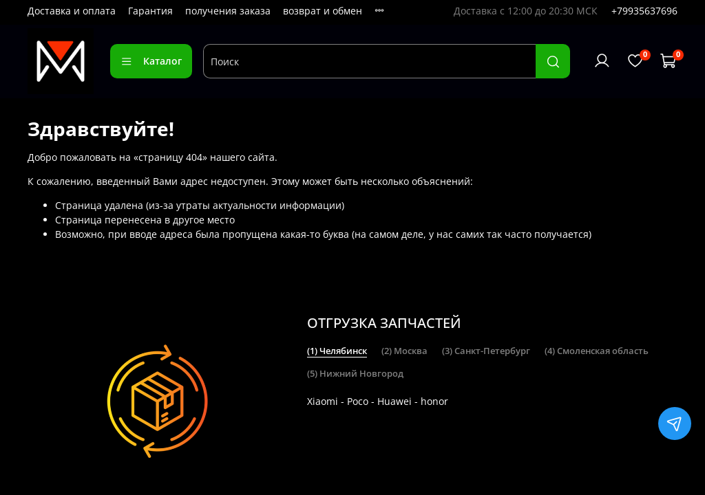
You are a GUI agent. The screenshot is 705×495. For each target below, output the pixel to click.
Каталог (151, 60)
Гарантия (150, 10)
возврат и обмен (322, 10)
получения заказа (228, 10)
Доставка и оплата (72, 10)
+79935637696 (644, 10)
